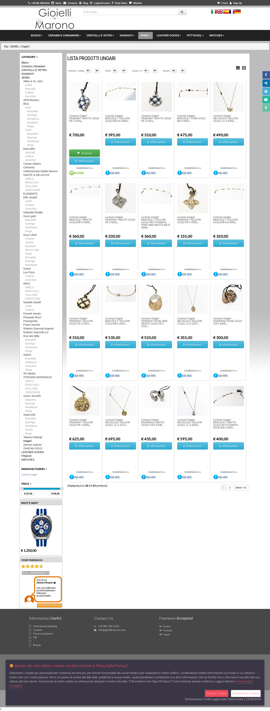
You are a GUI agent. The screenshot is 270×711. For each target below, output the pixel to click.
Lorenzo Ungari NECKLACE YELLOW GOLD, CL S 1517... (117, 422)
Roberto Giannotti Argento (38, 328)
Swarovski (29, 414)
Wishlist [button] (135, 3)
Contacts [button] (70, 3)
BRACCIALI (32, 182)
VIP (35, 637)
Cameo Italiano (32, 163)
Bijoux (25, 62)
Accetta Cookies (216, 693)
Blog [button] (83, 3)
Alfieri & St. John (33, 81)
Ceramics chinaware (33, 66)
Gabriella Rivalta (33, 212)
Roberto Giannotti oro (36, 332)
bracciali (30, 152)
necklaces (31, 362)
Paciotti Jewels (32, 313)
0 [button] (222, 3)
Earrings (32, 115)
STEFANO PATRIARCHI (37, 377)
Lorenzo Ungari (29, 474)
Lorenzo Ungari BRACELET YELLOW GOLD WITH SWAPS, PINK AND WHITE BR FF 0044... (155, 222)
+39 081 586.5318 (108, 626)
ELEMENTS (30, 193)
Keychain (30, 246)
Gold (28, 107)
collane (29, 156)
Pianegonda (30, 321)
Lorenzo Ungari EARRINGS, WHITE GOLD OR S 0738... (152, 422)
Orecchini (30, 208)
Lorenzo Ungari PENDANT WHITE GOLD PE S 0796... (84, 118)
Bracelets (32, 111)
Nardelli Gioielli (32, 302)
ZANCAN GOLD (32, 448)
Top (6, 46)
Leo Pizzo (29, 272)
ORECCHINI (32, 189)
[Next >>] (241, 487)
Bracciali (30, 88)
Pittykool (27, 455)
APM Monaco (31, 100)
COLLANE (31, 186)
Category (30, 57)
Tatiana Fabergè (32, 437)
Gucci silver (30, 234)
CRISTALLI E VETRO (34, 70)
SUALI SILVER (32, 395)
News (56, 3)
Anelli (28, 85)
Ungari (25, 46)
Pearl (28, 129)
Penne (29, 429)
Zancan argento (32, 444)
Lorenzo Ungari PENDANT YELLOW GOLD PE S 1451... (81, 321)
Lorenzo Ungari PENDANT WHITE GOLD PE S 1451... (156, 118)
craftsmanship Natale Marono (40, 171)
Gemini (29, 242)
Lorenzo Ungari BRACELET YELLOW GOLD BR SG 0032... (225, 219)
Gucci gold (29, 216)
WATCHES (28, 459)
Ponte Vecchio (31, 324)
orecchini (30, 96)
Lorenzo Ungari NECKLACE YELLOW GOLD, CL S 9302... (225, 118)
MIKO (26, 283)
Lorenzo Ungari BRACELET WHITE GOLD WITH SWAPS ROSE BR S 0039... (225, 423)
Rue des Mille (31, 336)
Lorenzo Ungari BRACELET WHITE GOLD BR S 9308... (80, 219)
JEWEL (14, 46)
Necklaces (33, 118)
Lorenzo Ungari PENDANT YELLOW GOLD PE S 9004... (189, 219)
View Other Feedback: (49, 605)
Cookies (37, 629)
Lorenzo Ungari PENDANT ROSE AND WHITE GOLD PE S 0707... (154, 322)
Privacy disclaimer (43, 633)
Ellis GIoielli (30, 197)
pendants (32, 122)
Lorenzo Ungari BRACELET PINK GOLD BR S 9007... (191, 118)
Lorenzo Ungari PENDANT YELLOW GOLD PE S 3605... (81, 422)
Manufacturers (34, 469)
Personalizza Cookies (245, 693)
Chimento (29, 167)
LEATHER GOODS (33, 452)
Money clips (32, 249)
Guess (27, 268)
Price (26, 483)
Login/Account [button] (100, 3)
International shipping (45, 626)
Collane (29, 92)
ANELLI (29, 178)
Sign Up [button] (236, 3)
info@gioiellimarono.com (112, 629)
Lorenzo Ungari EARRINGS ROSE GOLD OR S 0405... (227, 321)
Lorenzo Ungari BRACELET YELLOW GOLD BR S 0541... (117, 321)
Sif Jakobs (29, 373)
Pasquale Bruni (32, 317)
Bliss (26, 103)
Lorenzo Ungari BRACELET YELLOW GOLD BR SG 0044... (117, 118)
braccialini (29, 148)
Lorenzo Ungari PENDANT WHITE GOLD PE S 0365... (120, 219)
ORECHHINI (32, 392)
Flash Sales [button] (119, 3)
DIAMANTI (28, 73)
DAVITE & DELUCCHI (36, 174)
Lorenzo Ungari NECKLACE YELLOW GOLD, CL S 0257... (189, 321)
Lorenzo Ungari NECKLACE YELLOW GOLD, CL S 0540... (189, 422)
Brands (37, 645)
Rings (30, 126)
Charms (29, 238)
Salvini (27, 354)
